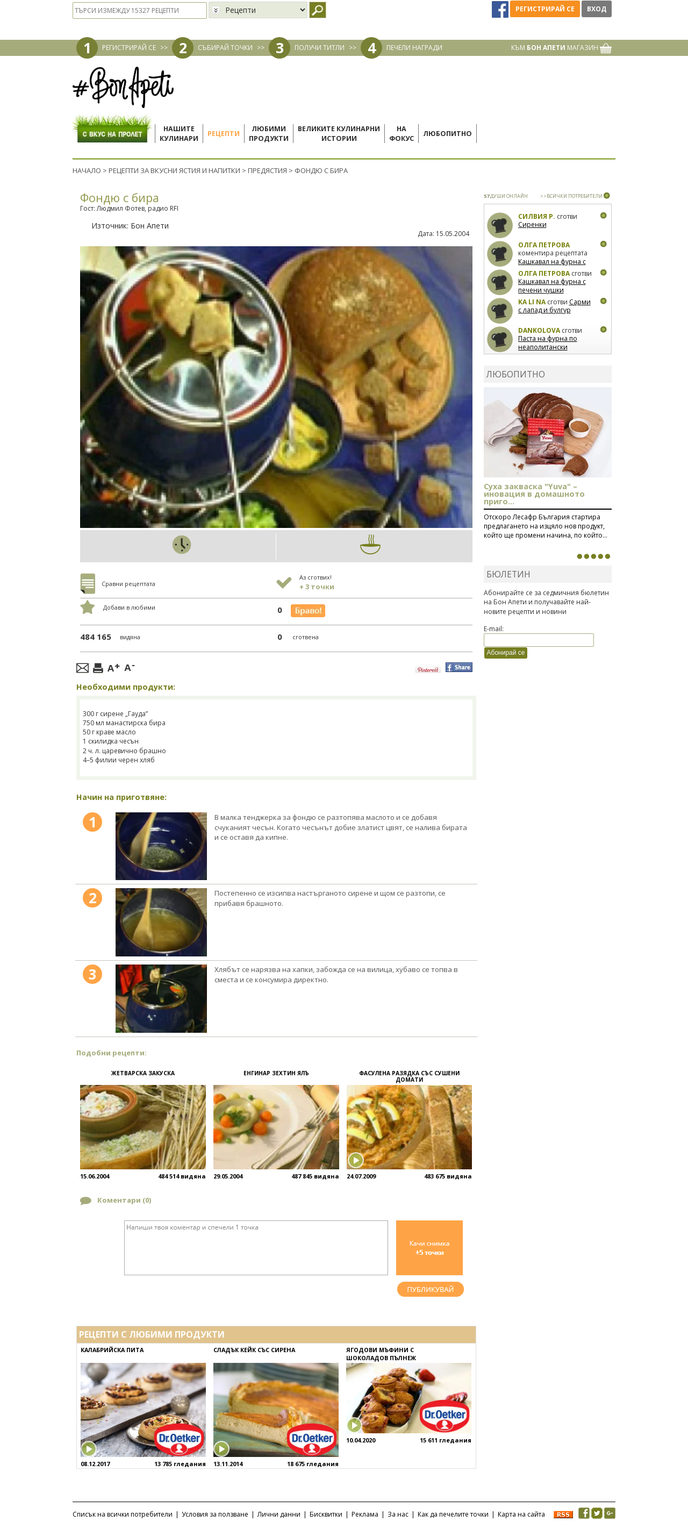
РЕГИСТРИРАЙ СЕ (129, 47)
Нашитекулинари (179, 133)
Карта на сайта (521, 1514)
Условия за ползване (215, 1514)
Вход (596, 8)
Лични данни (278, 1514)
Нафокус (401, 133)
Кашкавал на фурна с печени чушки (552, 266)
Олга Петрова (544, 244)
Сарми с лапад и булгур (554, 306)
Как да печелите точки (453, 1514)
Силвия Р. (536, 216)
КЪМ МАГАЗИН (561, 47)
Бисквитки (326, 1514)
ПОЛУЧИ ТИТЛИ (320, 47)
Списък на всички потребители (123, 1514)
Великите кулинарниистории (339, 133)
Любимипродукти (269, 133)
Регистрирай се (545, 8)
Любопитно (447, 133)
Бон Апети (150, 225)
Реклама (365, 1514)
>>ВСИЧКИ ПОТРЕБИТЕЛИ (571, 195)
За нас (398, 1514)
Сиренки (532, 224)
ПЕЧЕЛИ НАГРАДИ (414, 47)
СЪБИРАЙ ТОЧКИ (225, 47)
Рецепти (223, 133)
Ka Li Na (532, 301)
